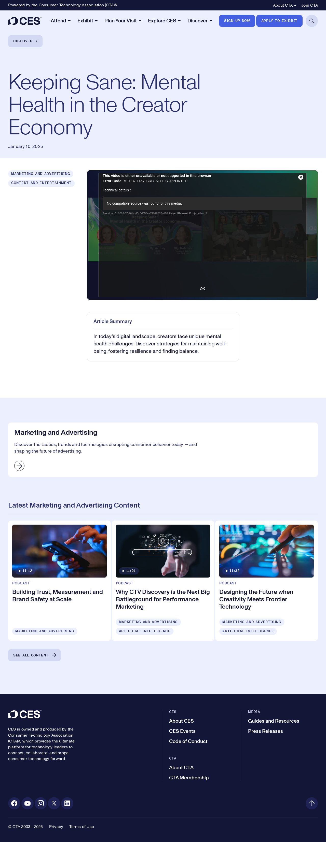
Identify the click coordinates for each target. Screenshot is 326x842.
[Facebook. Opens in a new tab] (14, 803)
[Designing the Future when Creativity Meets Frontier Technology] (266, 581)
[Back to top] (312, 803)
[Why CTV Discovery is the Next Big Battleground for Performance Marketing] (163, 581)
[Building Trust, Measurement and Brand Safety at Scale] (59, 581)
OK (202, 289)
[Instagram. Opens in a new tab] (41, 803)
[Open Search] (312, 21)
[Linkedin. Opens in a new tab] (67, 803)
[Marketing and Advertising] (163, 450)
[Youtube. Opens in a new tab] (27, 803)
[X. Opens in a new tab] (54, 803)
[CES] (25, 21)
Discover (23, 41)
